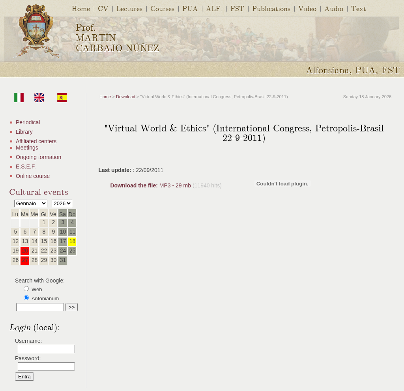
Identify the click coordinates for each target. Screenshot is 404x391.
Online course (33, 176)
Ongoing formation (38, 157)
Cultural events (38, 191)
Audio (333, 8)
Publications (271, 8)
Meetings (27, 147)
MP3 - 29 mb (151, 185)
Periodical (28, 122)
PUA (190, 8)
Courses (162, 8)
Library (24, 132)
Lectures (129, 8)
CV (103, 8)
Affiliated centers (36, 141)
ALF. (214, 8)
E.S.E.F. (26, 166)
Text (358, 8)
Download (125, 96)
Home (81, 8)
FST (237, 8)
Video (307, 8)
